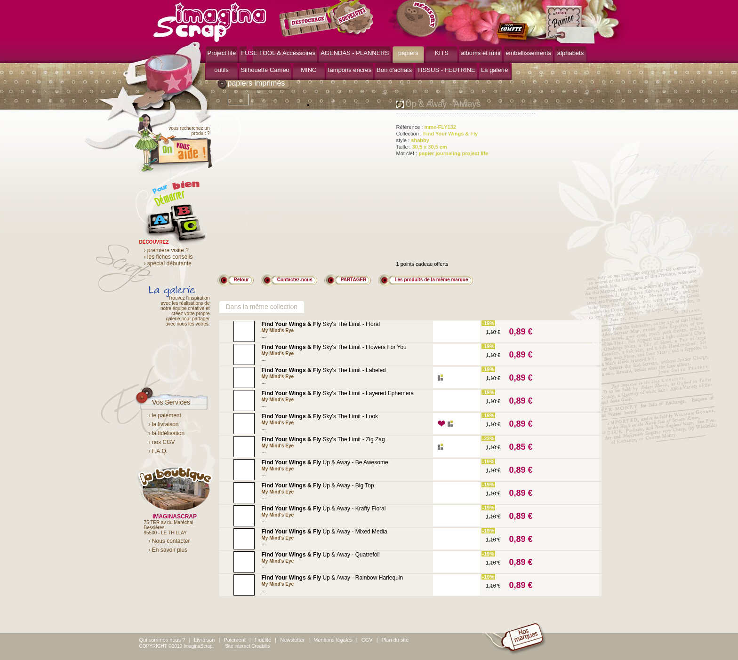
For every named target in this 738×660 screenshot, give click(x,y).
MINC (308, 69)
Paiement (234, 640)
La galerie (494, 69)
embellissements (528, 52)
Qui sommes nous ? (162, 640)
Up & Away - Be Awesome (325, 462)
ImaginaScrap (209, 21)
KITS (442, 52)
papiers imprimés (256, 83)
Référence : (426, 127)
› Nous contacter (169, 541)
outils (221, 69)
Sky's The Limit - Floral (321, 324)
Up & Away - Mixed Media (324, 531)
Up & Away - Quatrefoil (321, 554)
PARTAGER (354, 279)
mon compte (514, 32)
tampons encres (350, 69)
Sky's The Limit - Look (320, 416)
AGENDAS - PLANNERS (355, 52)
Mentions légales (333, 640)
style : (412, 140)
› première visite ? (166, 250)
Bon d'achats (394, 69)
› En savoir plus (168, 550)
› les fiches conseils (168, 257)
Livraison (204, 640)
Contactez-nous (295, 279)
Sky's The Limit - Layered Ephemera (338, 393)
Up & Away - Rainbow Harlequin (332, 577)
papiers (408, 52)
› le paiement (165, 415)
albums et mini (480, 52)
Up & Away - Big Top (318, 485)
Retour (241, 279)
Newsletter (292, 640)
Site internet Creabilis (247, 646)
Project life (222, 52)
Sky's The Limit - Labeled (324, 370)
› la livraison (164, 424)
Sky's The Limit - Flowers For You (334, 347)
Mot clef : (442, 153)
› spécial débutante (168, 263)
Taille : (421, 147)
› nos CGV (162, 442)
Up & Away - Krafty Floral (324, 508)
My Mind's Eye (278, 330)
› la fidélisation (167, 433)
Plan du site (395, 640)
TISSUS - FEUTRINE (446, 69)
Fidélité (263, 640)
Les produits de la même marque (431, 279)
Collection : (437, 133)
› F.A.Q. (158, 451)
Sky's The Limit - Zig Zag (323, 439)
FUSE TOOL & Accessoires (278, 52)
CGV (367, 640)
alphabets (570, 52)
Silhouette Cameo (265, 69)
